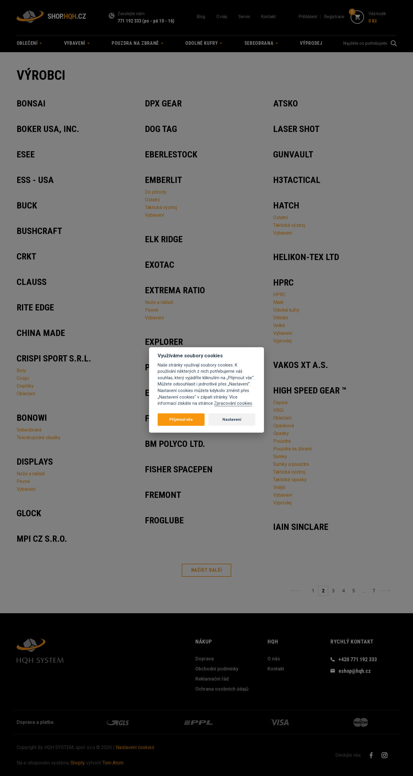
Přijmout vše (181, 419)
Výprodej (311, 43)
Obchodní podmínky (216, 669)
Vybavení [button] (77, 43)
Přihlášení (308, 16)
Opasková (283, 425)
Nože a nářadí (31, 474)
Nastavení (231, 419)
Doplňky (25, 386)
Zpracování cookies (233, 403)
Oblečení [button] (29, 43)
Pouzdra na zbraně (292, 449)
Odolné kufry (286, 310)
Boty (21, 370)
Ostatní (152, 200)
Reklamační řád (212, 679)
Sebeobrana (29, 430)
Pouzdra (282, 441)
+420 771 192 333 (357, 659)
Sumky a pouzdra (291, 464)
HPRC (279, 294)
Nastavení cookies (135, 747)
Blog (201, 16)
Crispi (23, 378)
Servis (244, 16)
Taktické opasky (290, 479)
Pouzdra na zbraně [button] (137, 43)
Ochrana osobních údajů (222, 689)
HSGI (278, 410)
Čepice (280, 402)
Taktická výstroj (161, 207)
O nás (221, 16)
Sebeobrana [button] (261, 43)
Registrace (334, 16)
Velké (279, 325)
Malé (278, 302)
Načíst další (206, 570)
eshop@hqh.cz (354, 671)
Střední (280, 318)
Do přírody (156, 192)
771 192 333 (129, 21)
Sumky (280, 456)
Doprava (204, 659)
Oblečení (26, 393)
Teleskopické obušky (39, 437)
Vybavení (26, 489)
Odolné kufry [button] (203, 43)
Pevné (23, 481)
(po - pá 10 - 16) (158, 21)
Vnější (279, 487)
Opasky (281, 433)
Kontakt (268, 16)
